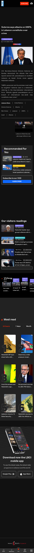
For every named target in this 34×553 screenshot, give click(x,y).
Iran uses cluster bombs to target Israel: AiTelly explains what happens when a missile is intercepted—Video (7, 290)
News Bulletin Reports (19, 165)
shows (25, 550)
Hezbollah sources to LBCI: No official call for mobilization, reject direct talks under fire (25, 415)
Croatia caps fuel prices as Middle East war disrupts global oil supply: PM (23, 254)
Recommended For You (15, 151)
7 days (18, 326)
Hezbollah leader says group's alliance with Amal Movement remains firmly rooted (24, 231)
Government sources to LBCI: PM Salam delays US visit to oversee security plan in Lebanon (25, 386)
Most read (10, 319)
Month (28, 326)
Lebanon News (17, 157)
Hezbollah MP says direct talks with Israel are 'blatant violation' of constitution (7, 356)
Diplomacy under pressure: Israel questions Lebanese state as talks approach (22, 171)
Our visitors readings (14, 221)
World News (19, 249)
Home (3, 550)
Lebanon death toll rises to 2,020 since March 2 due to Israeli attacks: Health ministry (22, 161)
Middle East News (20, 237)
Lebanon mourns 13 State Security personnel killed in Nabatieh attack (8, 415)
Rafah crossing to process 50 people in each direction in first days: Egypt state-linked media (24, 243)
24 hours (6, 326)
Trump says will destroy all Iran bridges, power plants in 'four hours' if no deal (23, 264)
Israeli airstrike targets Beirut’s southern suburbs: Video (25, 289)
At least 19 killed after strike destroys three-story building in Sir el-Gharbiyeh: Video (16, 289)
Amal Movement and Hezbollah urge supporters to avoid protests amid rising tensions (8, 386)
